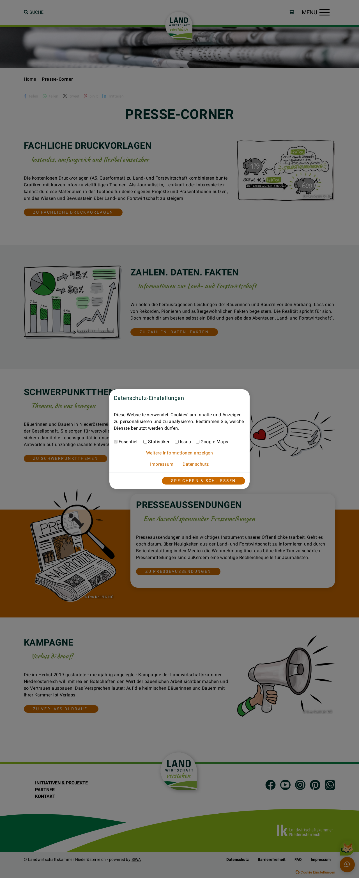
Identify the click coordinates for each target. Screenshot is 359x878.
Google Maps (214, 441)
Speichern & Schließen (203, 480)
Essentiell (129, 441)
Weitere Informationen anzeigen (179, 453)
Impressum (161, 464)
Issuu (185, 441)
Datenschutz (196, 464)
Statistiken (159, 441)
